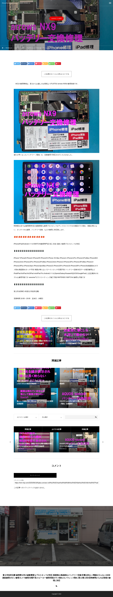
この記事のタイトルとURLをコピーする (56, 74)
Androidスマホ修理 (56, 19)
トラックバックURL (19, 480)
